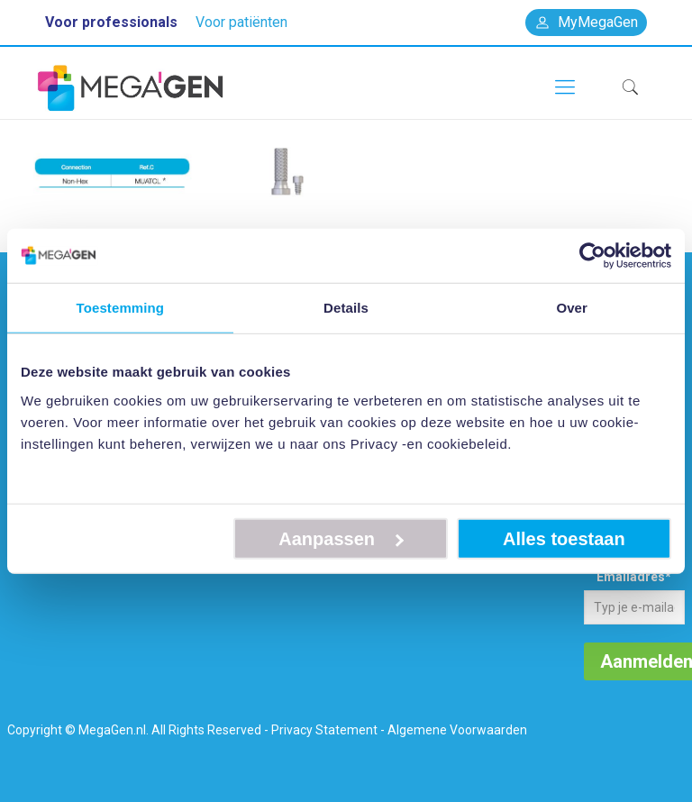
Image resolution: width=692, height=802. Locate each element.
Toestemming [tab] (121, 307)
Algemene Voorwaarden (457, 730)
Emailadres (633, 577)
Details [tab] (346, 307)
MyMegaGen (586, 22)
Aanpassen (341, 538)
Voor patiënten (241, 22)
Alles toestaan (564, 538)
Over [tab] (571, 307)
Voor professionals (111, 22)
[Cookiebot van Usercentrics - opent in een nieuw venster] (592, 255)
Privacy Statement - (328, 730)
